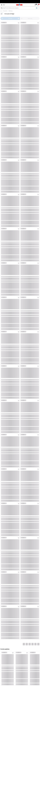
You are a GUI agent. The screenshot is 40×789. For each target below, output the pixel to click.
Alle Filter (10, 18)
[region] (20, 668)
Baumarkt (5, 10)
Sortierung (30, 18)
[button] (4, 5)
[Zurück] (1, 14)
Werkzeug (10, 10)
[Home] (19, 5)
